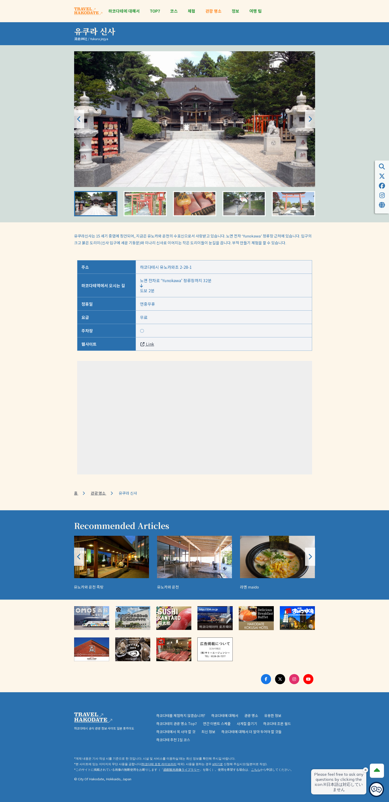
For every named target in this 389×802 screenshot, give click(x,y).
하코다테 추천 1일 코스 (173, 739)
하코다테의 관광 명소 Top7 (176, 723)
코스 (174, 11)
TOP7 (155, 11)
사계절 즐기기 (247, 723)
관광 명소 (213, 11)
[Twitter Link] (280, 679)
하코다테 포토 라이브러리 (159, 764)
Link (147, 344)
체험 (191, 11)
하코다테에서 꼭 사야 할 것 (175, 731)
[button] (310, 119)
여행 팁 (255, 11)
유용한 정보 (272, 715)
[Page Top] (377, 771)
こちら (255, 769)
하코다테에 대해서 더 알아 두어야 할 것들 (251, 731)
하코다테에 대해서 (124, 11)
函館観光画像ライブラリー (181, 769)
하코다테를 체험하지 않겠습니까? (180, 715)
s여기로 (217, 764)
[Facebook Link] (266, 679)
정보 (235, 11)
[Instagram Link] (294, 679)
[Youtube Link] (308, 679)
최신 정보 (208, 731)
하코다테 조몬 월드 (277, 723)
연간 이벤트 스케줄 (217, 723)
